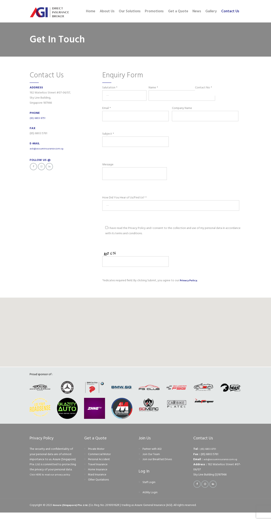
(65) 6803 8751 (38, 118)
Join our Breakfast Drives (157, 467)
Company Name (205, 112)
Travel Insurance (98, 472)
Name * (171, 92)
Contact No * (217, 90)
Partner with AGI (152, 457)
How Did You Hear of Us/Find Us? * (170, 208)
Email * (136, 112)
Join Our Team (151, 462)
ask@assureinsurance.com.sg (47, 148)
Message (139, 171)
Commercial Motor (100, 462)
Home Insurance (98, 478)
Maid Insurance (97, 483)
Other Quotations (99, 488)
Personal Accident (99, 467)
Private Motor (97, 457)
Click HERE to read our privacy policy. (53, 483)
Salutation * (124, 92)
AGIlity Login (150, 501)
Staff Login (149, 490)
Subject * (141, 140)
